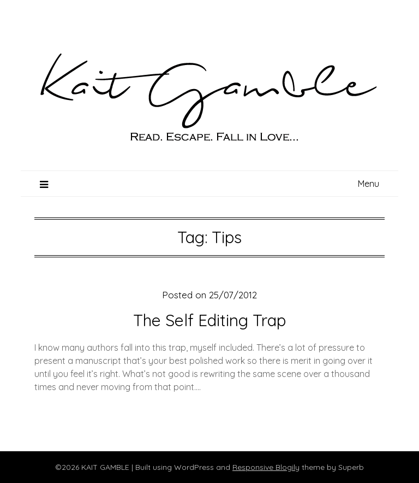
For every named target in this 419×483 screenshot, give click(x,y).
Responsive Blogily (266, 467)
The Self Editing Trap (209, 320)
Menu (368, 183)
